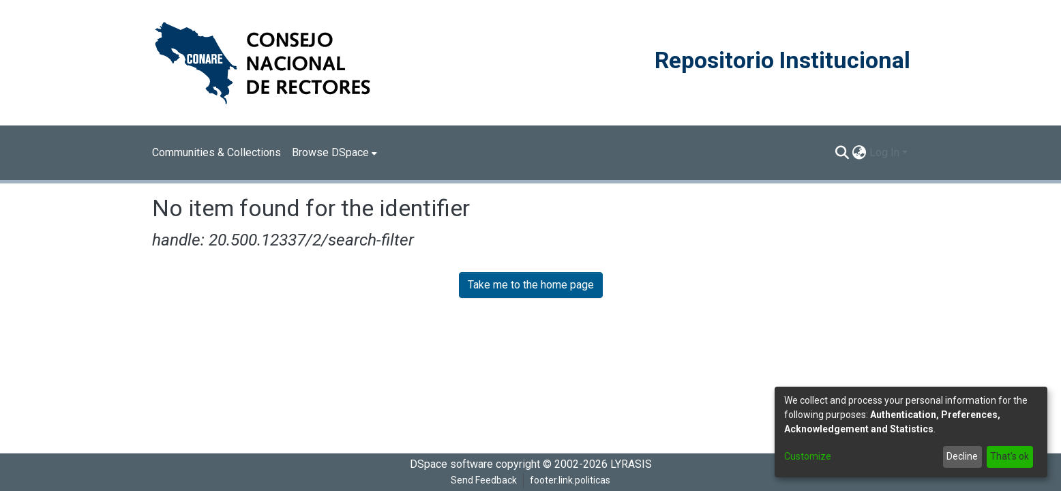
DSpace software (451, 464)
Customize (807, 456)
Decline (962, 456)
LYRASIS (631, 464)
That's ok (1009, 456)
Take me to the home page (531, 284)
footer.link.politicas (570, 480)
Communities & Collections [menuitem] (216, 152)
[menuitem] (334, 152)
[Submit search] (842, 153)
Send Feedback (484, 480)
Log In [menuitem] (884, 152)
